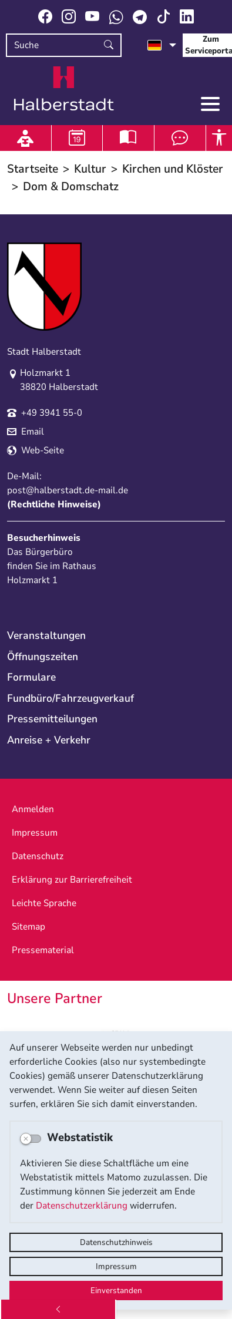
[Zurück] (58, 1309)
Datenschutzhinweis (116, 1242)
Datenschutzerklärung (81, 1205)
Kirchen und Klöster (172, 169)
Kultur (90, 169)
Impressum (116, 1266)
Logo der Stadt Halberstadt (64, 88)
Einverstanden (116, 1290)
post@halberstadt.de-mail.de (67, 490)
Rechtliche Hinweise (54, 504)
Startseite (32, 169)
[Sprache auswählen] (162, 45)
